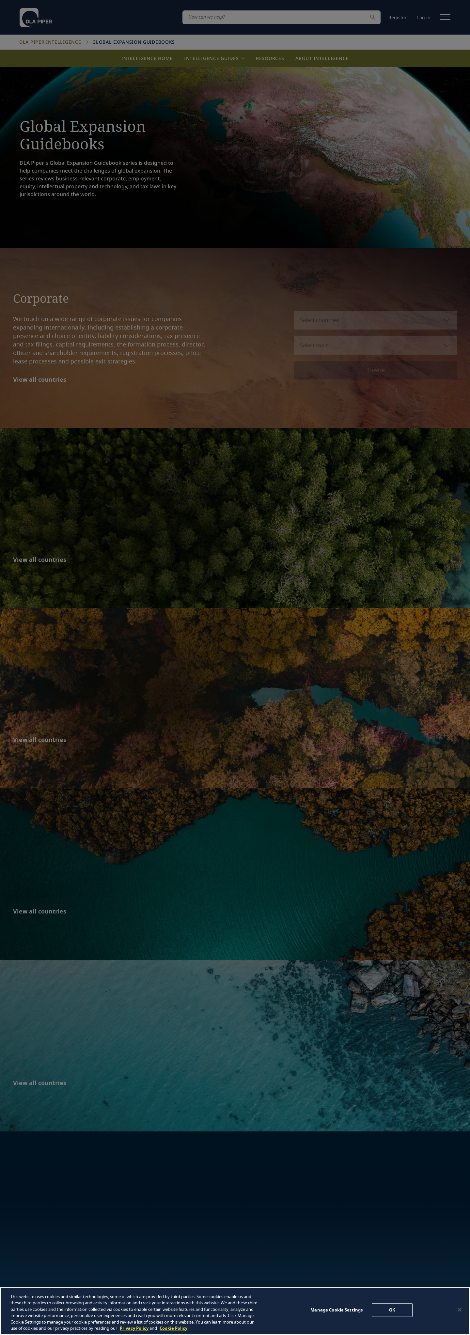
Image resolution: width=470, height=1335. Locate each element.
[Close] (459, 1310)
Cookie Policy (173, 1328)
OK (392, 1310)
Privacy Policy (134, 1328)
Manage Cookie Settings (336, 1310)
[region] (235, 1311)
